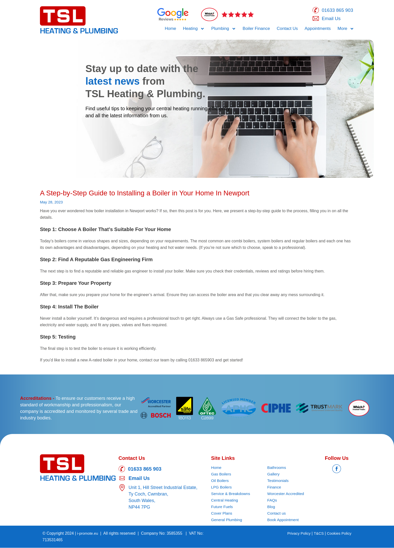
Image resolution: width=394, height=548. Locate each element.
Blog (271, 507)
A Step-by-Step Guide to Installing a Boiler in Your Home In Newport (153, 193)
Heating (194, 29)
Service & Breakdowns (231, 494)
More (345, 29)
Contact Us (287, 29)
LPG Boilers (221, 487)
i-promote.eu (89, 533)
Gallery (273, 474)
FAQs (272, 500)
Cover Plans (222, 513)
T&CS (317, 533)
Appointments (318, 29)
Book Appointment (283, 520)
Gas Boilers (221, 474)
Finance (274, 487)
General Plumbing (227, 520)
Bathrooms (277, 468)
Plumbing (223, 29)
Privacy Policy (296, 533)
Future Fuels (222, 507)
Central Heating (225, 500)
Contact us (276, 513)
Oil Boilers (220, 481)
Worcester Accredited (286, 494)
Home (170, 29)
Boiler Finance (256, 29)
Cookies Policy (338, 533)
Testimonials (278, 481)
